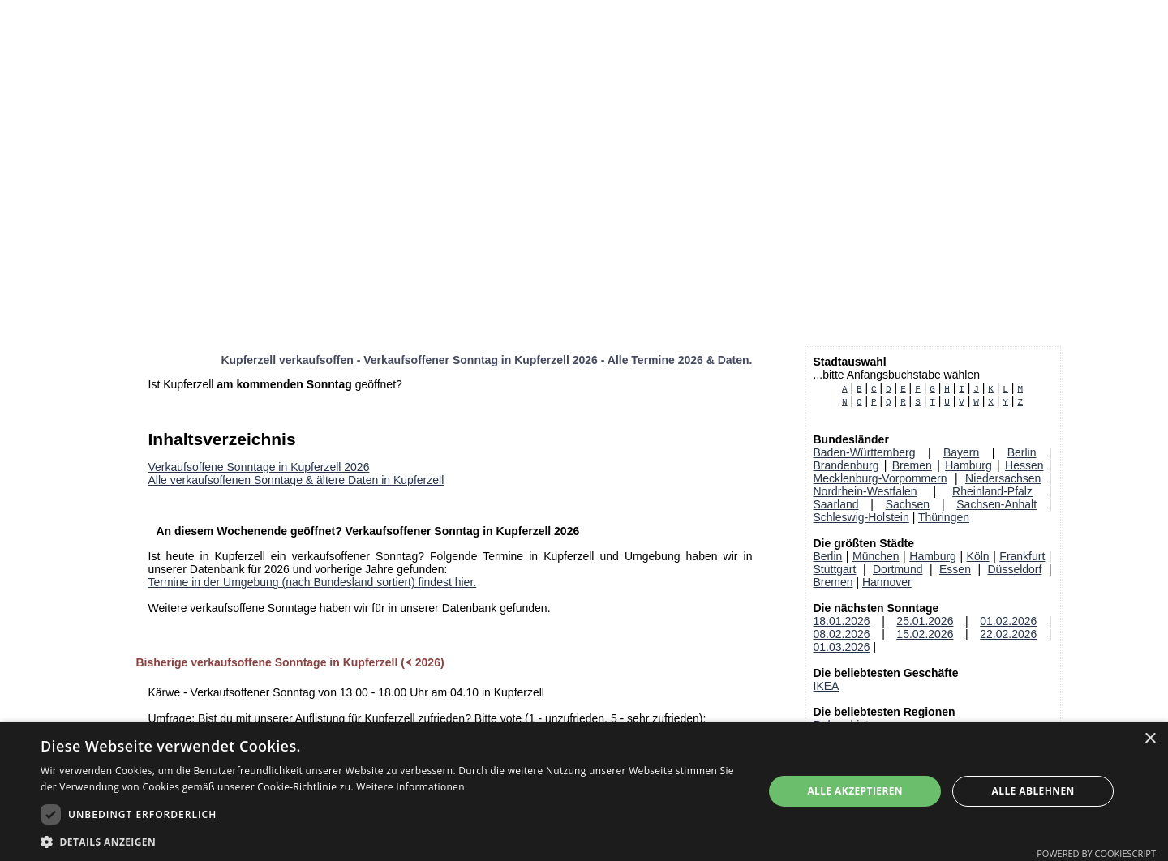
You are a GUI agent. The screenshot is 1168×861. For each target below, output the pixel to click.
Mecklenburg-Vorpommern (880, 478)
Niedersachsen (1003, 478)
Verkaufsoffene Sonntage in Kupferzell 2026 (259, 466)
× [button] (1150, 739)
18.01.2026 (842, 621)
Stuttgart (835, 569)
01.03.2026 (842, 646)
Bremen (912, 465)
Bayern (961, 452)
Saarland (836, 504)
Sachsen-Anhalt (996, 504)
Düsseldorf (1015, 569)
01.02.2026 (1008, 621)
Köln (978, 556)
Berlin (1022, 452)
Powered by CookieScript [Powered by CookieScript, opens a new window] (1096, 853)
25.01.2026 (924, 621)
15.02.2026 (924, 634)
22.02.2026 (1008, 634)
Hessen (1024, 465)
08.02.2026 (842, 634)
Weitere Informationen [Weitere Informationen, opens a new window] (410, 787)
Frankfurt (1022, 556)
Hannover (887, 582)
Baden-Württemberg (865, 452)
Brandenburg (846, 465)
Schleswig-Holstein (861, 517)
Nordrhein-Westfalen (865, 491)
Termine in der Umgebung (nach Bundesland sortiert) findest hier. (312, 582)
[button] (391, 841)
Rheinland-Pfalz (992, 491)
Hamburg (968, 465)
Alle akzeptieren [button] (855, 791)
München (876, 556)
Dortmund (897, 569)
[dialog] (584, 791)
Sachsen (908, 504)
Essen (955, 569)
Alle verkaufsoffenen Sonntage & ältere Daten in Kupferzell (296, 479)
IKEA (827, 685)
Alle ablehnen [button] (1033, 791)
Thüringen (943, 517)
